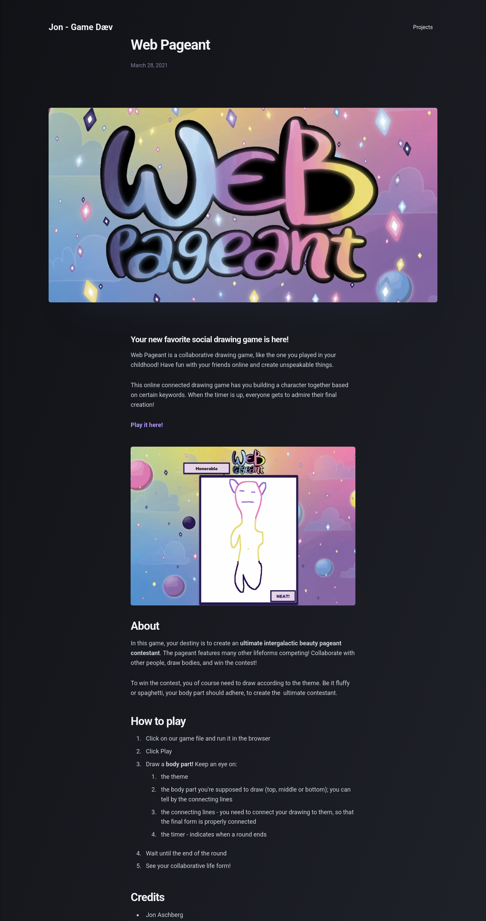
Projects (423, 27)
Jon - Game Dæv (81, 27)
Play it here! (147, 424)
